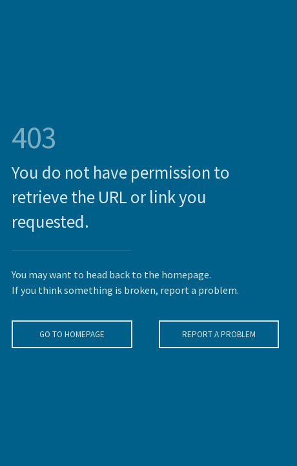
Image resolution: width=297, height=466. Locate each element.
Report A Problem (217, 334)
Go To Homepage (70, 334)
